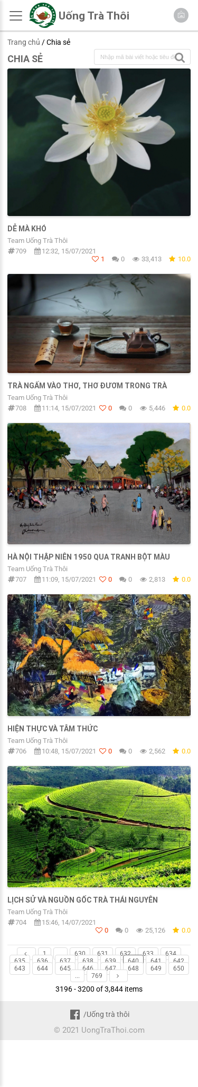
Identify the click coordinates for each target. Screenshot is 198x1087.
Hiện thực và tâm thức (52, 728)
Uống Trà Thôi (94, 16)
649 (156, 968)
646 (87, 968)
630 (80, 953)
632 (125, 953)
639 (110, 961)
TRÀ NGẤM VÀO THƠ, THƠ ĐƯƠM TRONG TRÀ (87, 385)
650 (178, 968)
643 (19, 968)
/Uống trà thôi (99, 1014)
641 (156, 961)
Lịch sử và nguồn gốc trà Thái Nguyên (82, 900)
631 (102, 953)
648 (133, 968)
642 (178, 961)
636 (42, 961)
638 (87, 961)
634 (170, 953)
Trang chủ (23, 42)
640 (133, 961)
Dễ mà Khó (26, 228)
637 (65, 961)
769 (96, 976)
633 (148, 953)
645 (65, 968)
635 (19, 961)
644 (42, 968)
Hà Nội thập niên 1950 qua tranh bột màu (88, 557)
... (60, 953)
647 (110, 968)
